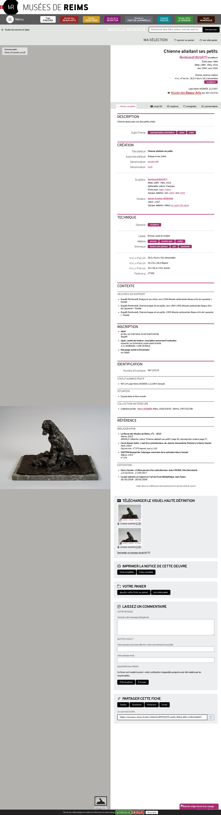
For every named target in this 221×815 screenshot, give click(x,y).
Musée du (139, 19)
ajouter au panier (184, 40)
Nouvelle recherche (127, 30)
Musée (91, 19)
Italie (161, 189)
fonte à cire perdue (159, 246)
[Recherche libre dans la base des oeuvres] (176, 29)
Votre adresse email (125, 655)
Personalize (151, 812)
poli (174, 246)
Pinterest (151, 704)
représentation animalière (162, 132)
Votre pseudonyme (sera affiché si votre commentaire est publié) (145, 644)
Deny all (138, 812)
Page (48, 19)
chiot (191, 132)
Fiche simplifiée (127, 572)
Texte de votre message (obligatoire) (133, 617)
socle (150, 167)
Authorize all (123, 812)
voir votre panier (208, 40)
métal (180, 241)
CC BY (138, 523)
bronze (153, 241)
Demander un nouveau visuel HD (132, 552)
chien (181, 132)
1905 (182, 193)
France (168, 189)
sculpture (210, 82)
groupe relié (153, 161)
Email (164, 704)
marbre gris (166, 241)
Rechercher (211, 29)
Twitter (123, 704)
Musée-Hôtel (184, 19)
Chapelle (164, 19)
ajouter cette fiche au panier (134, 592)
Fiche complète (146, 572)
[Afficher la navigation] (10, 19)
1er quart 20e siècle (180, 205)
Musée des (69, 19)
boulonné (185, 246)
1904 (171, 193)
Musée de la (112, 19)
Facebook (137, 704)
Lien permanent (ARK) (126, 712)
